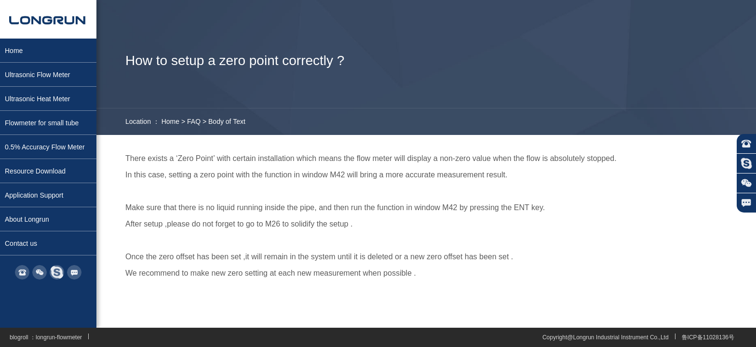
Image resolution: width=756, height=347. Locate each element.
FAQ (194, 121)
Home (170, 121)
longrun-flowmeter (59, 337)
